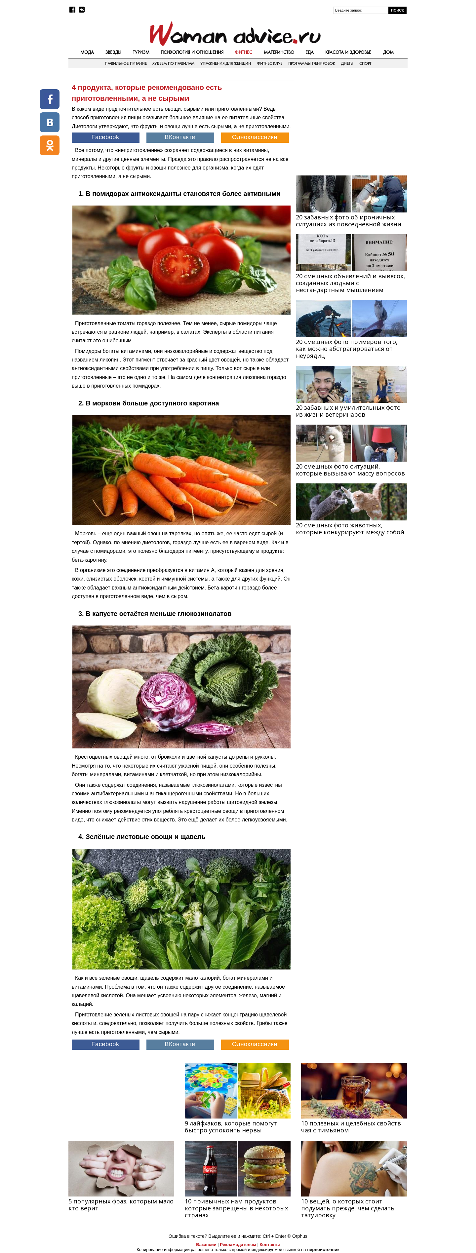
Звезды (113, 52)
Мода (87, 52)
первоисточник (323, 1249)
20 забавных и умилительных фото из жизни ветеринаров (348, 410)
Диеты (347, 63)
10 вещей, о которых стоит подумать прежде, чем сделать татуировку (347, 1208)
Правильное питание (125, 63)
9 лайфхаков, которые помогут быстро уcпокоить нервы (231, 1126)
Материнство (279, 52)
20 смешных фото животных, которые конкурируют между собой (350, 528)
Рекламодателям (238, 1244)
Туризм (141, 52)
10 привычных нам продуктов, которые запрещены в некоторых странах (236, 1208)
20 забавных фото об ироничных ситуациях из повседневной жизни (348, 220)
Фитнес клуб (269, 63)
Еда (309, 52)
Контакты (269, 1244)
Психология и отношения (192, 52)
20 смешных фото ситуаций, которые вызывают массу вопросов (350, 469)
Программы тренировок (311, 63)
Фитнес (243, 52)
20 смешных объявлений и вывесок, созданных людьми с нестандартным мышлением (350, 283)
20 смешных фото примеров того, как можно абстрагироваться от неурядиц (347, 349)
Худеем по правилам (173, 63)
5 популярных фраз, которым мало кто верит (121, 1204)
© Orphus (297, 1236)
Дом (388, 52)
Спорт (365, 63)
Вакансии (206, 1244)
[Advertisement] (351, 122)
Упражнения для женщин (225, 63)
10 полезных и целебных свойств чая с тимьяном (351, 1126)
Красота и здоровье (348, 52)
